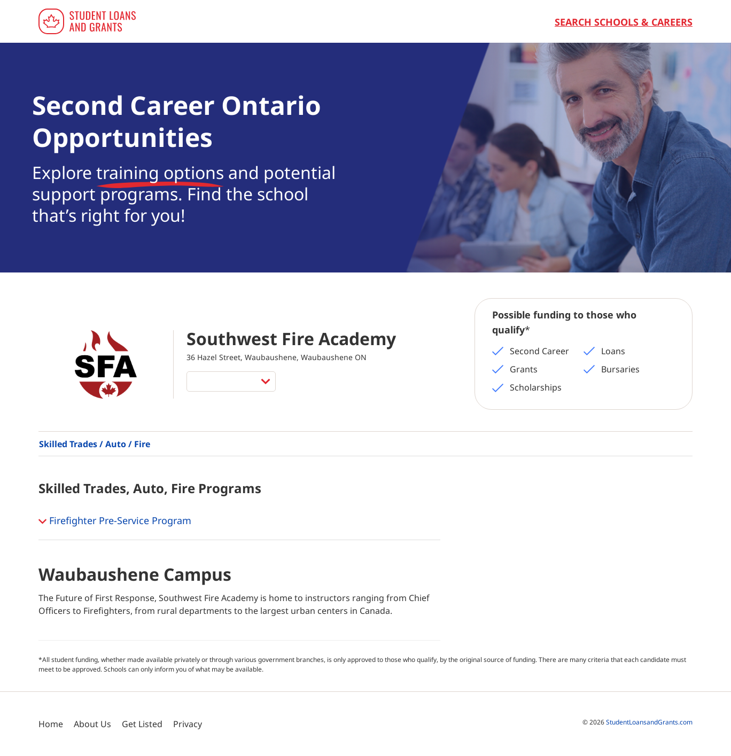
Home (50, 724)
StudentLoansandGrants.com (649, 722)
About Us (92, 724)
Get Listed (142, 724)
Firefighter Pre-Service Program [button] (114, 521)
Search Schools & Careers (624, 21)
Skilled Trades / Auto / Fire (94, 444)
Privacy (187, 724)
